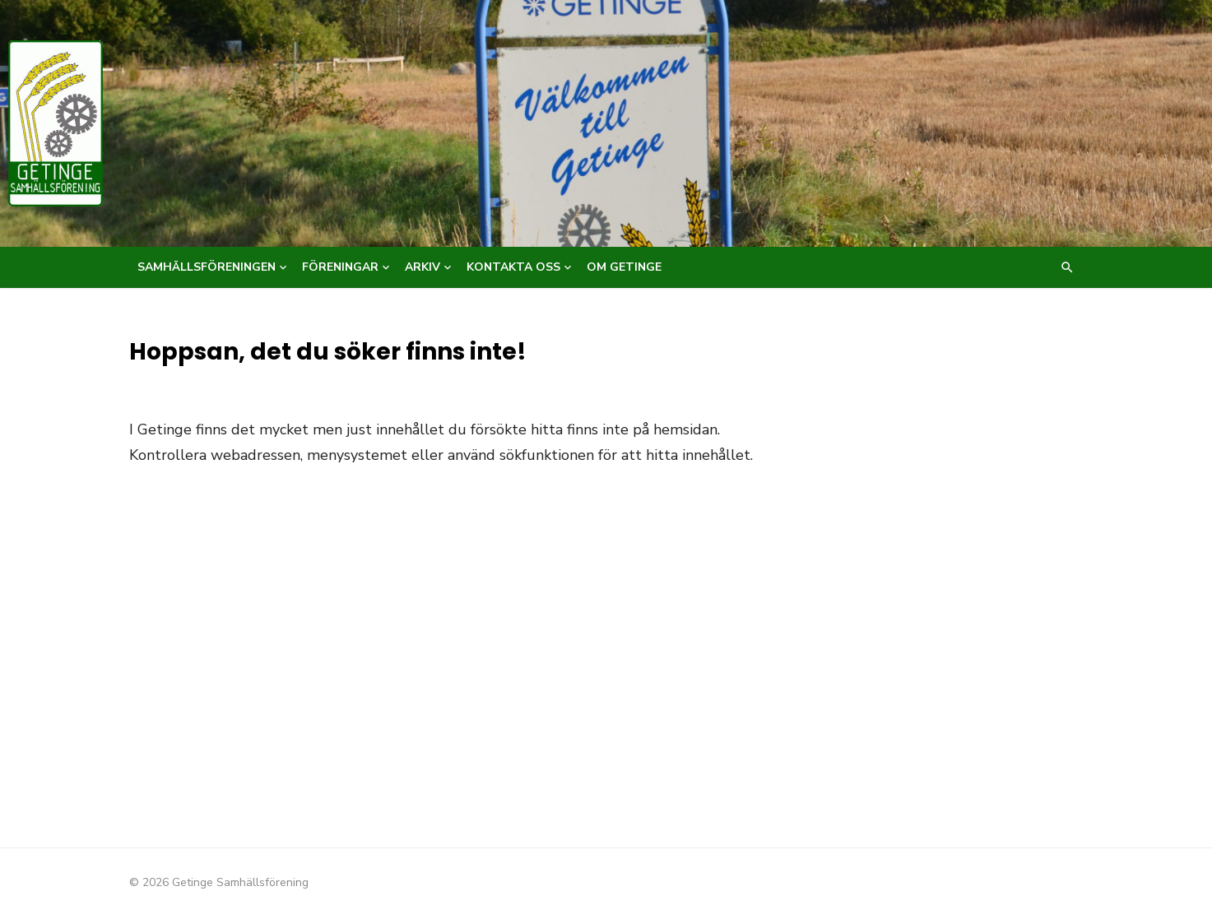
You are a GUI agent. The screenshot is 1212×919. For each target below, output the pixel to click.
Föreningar (340, 267)
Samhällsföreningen (206, 267)
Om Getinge (624, 267)
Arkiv (422, 267)
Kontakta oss (513, 267)
